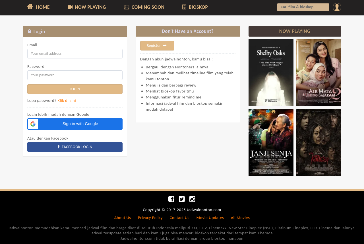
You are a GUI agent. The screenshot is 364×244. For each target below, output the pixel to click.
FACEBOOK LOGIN (75, 146)
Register (157, 45)
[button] (75, 124)
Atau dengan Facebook (48, 138)
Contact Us (179, 217)
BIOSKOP (194, 7)
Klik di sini (66, 100)
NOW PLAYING (86, 7)
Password (35, 66)
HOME (38, 6)
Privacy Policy (150, 217)
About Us (122, 217)
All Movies (240, 217)
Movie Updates (210, 217)
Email (32, 44)
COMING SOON (143, 7)
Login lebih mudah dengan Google (58, 114)
